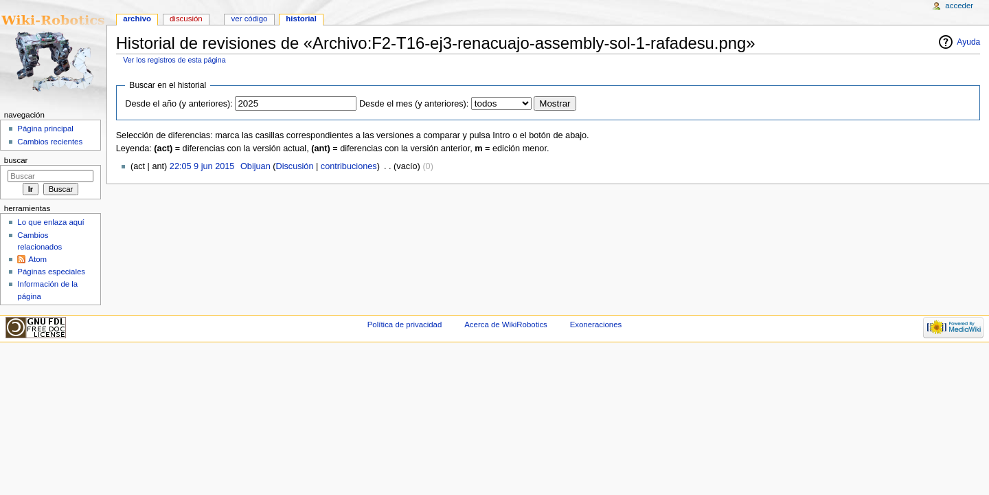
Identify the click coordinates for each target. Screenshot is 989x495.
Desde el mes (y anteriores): (413, 104)
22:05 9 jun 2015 (202, 166)
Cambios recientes (49, 142)
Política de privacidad (404, 324)
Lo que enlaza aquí (50, 222)
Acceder (959, 5)
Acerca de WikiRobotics (505, 324)
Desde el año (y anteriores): (179, 104)
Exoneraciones (596, 324)
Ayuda (968, 42)
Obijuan (255, 166)
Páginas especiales (51, 271)
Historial (301, 18)
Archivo (137, 18)
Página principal (45, 128)
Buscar (16, 160)
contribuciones (349, 166)
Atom (37, 259)
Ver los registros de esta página (174, 60)
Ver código (249, 18)
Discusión (294, 166)
